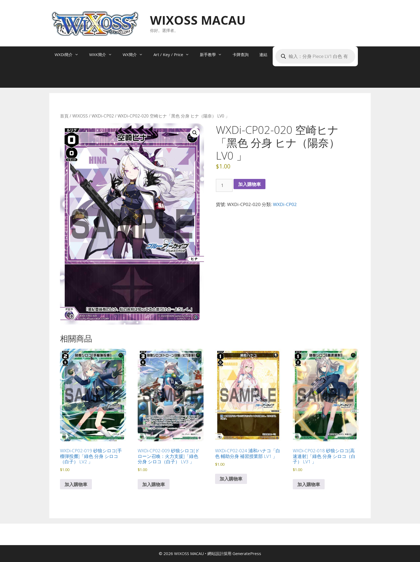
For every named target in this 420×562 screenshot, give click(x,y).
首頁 (64, 116)
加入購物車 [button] (76, 484)
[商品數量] (224, 185)
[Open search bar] (60, 80)
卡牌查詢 (240, 54)
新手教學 (213, 54)
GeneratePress (246, 553)
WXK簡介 (103, 54)
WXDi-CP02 (103, 116)
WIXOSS (80, 116)
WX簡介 (135, 54)
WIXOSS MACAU (198, 20)
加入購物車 (249, 184)
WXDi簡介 (69, 54)
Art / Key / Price (173, 54)
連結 (263, 54)
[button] (195, 133)
